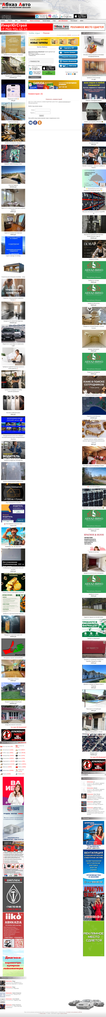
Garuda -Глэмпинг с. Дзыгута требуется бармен (94, 165)
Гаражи (21, 761)
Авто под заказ (8, 746)
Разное (7, 773)
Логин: (33, 110)
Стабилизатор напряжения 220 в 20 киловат (13, 567)
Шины (21, 755)
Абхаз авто (43, 1013)
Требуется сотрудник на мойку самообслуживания (13, 389)
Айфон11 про (17, 1000)
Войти (81, 20)
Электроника (8, 758)
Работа (22, 764)
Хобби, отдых (8, 752)
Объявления (23, 20)
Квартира (16, 988)
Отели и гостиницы (35, 20)
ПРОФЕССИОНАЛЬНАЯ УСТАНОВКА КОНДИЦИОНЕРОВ (94, 54)
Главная (3, 20)
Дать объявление (63, 20)
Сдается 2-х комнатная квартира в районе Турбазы (13, 208)
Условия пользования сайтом (74, 1012)
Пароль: (32, 112)
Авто (16, 20)
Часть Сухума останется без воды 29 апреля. (95, 803)
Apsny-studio (63, 1013)
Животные (7, 767)
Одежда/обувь (8, 755)
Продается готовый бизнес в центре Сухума (94, 326)
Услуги (21, 752)
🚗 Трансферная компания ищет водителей (13, 523)
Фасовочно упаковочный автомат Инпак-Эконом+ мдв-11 (94, 234)
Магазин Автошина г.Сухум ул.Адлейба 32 (94, 211)
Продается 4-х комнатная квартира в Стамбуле (14, 983)
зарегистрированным (64, 101)
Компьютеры (8, 770)
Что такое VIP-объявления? (18, 727)
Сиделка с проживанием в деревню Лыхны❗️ (13, 298)
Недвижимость (9, 761)
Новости (10, 20)
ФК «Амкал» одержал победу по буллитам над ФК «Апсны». (95, 784)
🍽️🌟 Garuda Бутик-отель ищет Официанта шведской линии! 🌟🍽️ (94, 188)
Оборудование (8, 764)
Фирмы (21, 773)
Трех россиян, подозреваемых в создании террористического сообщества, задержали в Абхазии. (95, 797)
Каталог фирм (46, 20)
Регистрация (74, 20)
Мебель (22, 767)
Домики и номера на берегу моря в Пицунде (94, 684)
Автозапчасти (8, 750)
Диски (21, 758)
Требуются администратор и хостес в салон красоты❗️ (13, 366)
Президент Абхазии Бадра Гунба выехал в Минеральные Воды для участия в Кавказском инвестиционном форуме (95, 811)
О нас (54, 20)
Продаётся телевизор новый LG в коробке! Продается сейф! (94, 659)
